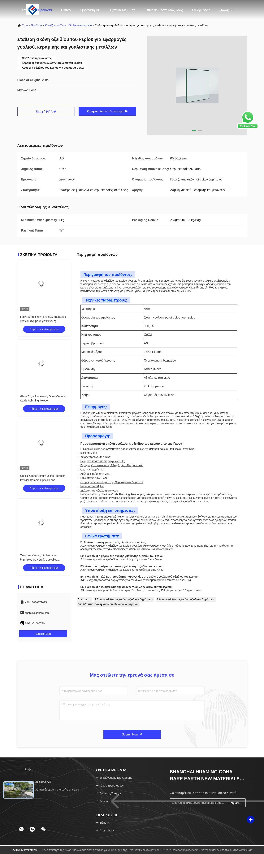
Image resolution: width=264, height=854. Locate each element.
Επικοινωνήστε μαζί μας (163, 10)
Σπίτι (25, 10)
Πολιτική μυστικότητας (24, 850)
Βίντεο (66, 10)
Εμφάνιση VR (90, 10)
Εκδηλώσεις (201, 10)
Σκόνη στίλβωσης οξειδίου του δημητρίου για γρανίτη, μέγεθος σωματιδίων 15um (38, 559)
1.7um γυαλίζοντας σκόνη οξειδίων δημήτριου (124, 599)
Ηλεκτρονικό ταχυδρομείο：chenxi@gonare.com (50, 789)
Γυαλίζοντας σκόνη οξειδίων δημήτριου (68, 25)
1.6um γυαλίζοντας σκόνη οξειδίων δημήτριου (186, 599)
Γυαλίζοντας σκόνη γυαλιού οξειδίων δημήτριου (108, 604)
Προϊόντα (45, 10)
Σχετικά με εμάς (122, 10)
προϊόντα (36, 25)
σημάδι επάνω (234, 802)
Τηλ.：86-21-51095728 (35, 781)
